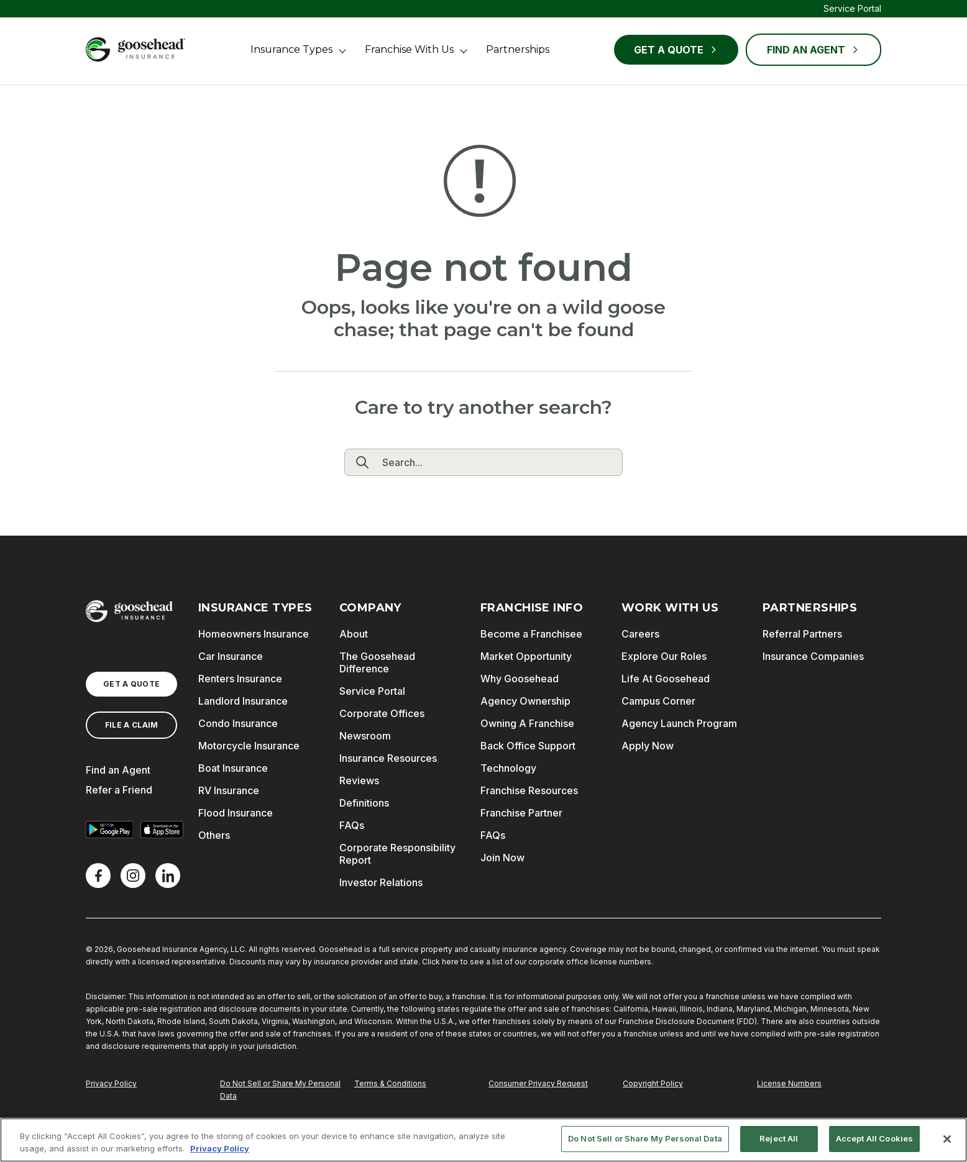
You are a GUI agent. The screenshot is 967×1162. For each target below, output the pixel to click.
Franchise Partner (521, 813)
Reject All (778, 1138)
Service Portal (852, 8)
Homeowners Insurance (253, 634)
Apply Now (647, 745)
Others (214, 835)
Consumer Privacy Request (538, 1083)
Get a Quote (676, 49)
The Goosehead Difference (377, 662)
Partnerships (517, 49)
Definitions (364, 803)
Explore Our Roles (664, 656)
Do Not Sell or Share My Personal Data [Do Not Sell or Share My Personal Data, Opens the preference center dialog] (645, 1138)
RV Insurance (228, 790)
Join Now (502, 857)
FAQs (351, 825)
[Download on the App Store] (161, 829)
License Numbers (789, 1083)
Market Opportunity (526, 656)
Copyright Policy (653, 1083)
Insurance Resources (388, 758)
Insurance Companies (813, 656)
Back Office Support (527, 745)
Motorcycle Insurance (249, 745)
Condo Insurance (238, 723)
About (353, 634)
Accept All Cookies (874, 1138)
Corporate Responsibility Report (397, 853)
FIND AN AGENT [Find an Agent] (813, 49)
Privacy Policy (111, 1083)
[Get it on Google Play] (109, 829)
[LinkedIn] (167, 875)
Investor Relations (381, 882)
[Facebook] (98, 875)
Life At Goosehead (665, 678)
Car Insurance (230, 656)
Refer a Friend (119, 790)
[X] (133, 875)
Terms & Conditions (390, 1083)
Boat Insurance (233, 768)
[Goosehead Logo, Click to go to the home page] (135, 49)
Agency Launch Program (679, 723)
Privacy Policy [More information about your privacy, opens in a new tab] (219, 1148)
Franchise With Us (409, 49)
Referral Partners (802, 634)
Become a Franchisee (531, 634)
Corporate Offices (381, 713)
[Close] (947, 1139)
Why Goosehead (519, 678)
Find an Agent (118, 770)
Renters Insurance (240, 678)
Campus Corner (658, 701)
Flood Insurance (235, 813)
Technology (508, 768)
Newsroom (365, 736)
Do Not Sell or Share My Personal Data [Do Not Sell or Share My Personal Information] (280, 1089)
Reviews (359, 780)
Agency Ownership (525, 701)
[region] (483, 1140)
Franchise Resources (529, 790)
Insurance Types (291, 49)
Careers (640, 634)
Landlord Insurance (243, 701)
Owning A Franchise (527, 723)
